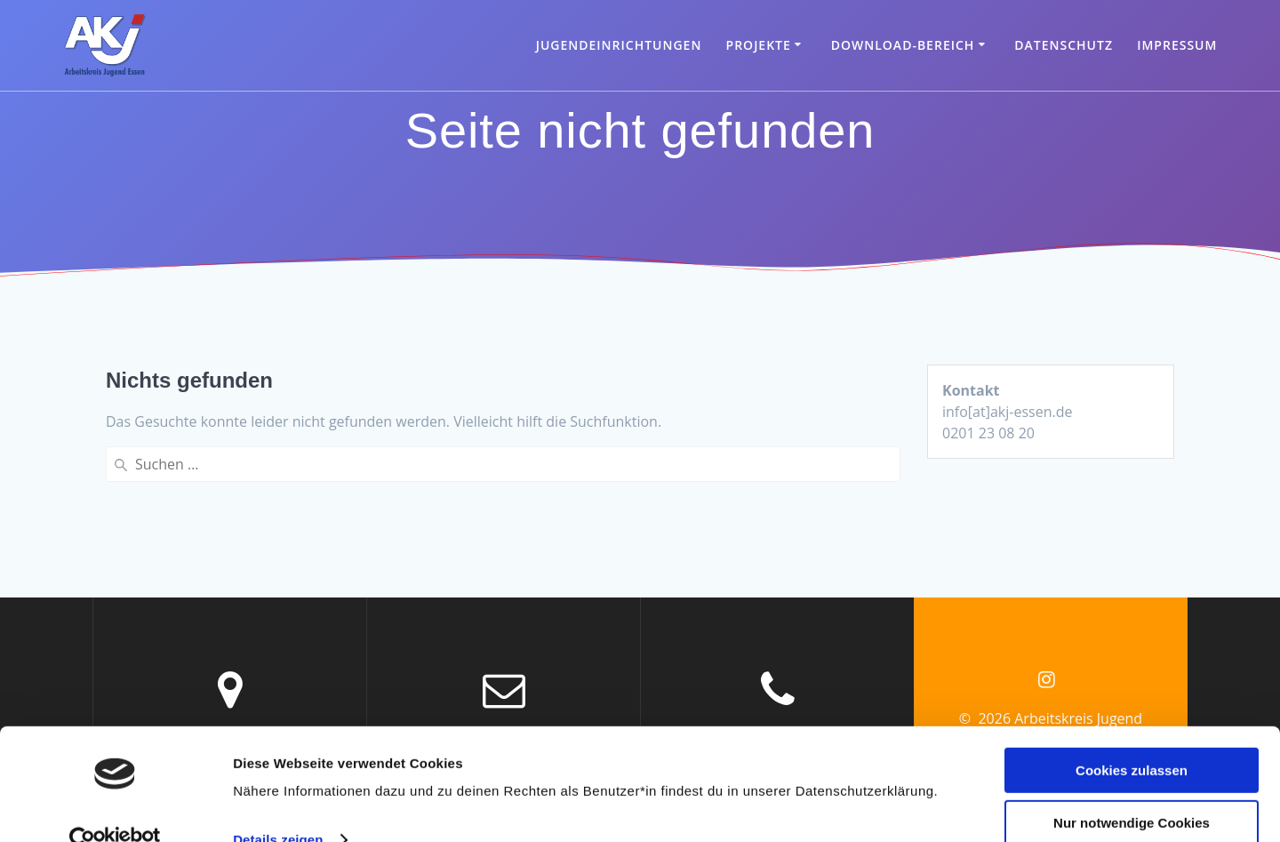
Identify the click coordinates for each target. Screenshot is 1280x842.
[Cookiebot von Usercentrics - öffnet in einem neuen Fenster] (115, 807)
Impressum (1177, 44)
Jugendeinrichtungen (619, 44)
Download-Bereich (903, 44)
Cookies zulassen (1132, 737)
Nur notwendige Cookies (1131, 789)
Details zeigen (278, 806)
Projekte (758, 44)
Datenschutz (1063, 44)
